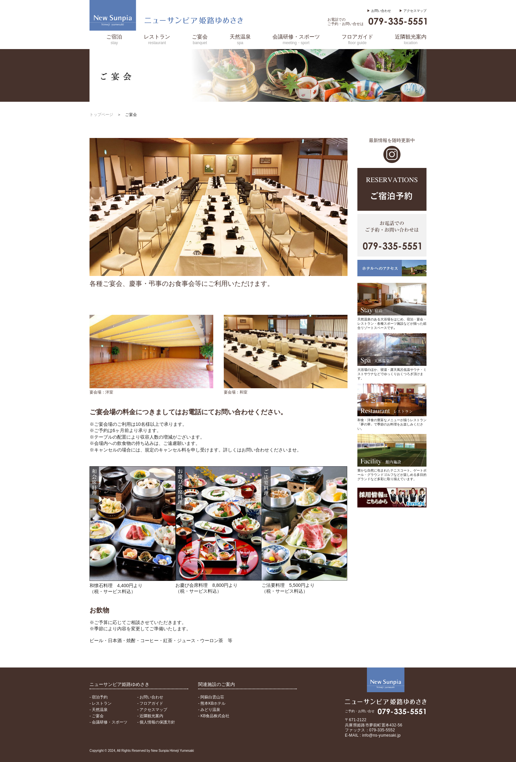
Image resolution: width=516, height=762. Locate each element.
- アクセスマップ (152, 709)
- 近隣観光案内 (150, 716)
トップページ (101, 114)
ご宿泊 (114, 39)
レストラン (157, 39)
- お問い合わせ (150, 697)
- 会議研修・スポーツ (108, 722)
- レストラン (101, 703)
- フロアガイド (150, 703)
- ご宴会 (97, 716)
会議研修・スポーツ (296, 39)
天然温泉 (240, 39)
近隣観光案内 (410, 39)
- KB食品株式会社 (213, 716)
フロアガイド (357, 39)
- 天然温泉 (99, 709)
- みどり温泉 (209, 709)
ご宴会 (200, 39)
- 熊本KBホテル (211, 703)
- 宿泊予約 (99, 697)
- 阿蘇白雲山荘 (211, 697)
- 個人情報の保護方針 (156, 722)
